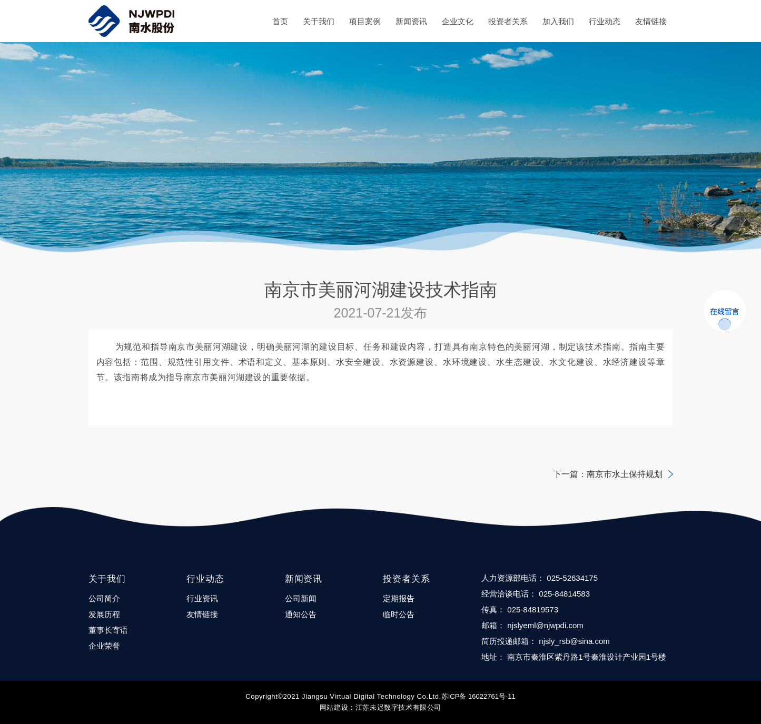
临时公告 (398, 614)
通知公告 (301, 614)
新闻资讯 (411, 21)
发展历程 (104, 614)
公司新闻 (301, 598)
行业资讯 (202, 598)
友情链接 (651, 21)
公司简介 (104, 598)
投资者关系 (508, 21)
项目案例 (365, 21)
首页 (280, 21)
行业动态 (604, 21)
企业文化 (457, 21)
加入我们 (558, 21)
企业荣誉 (104, 645)
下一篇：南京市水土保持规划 (608, 474)
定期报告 (398, 598)
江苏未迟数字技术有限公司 (398, 707)
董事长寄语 (108, 630)
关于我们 (318, 21)
